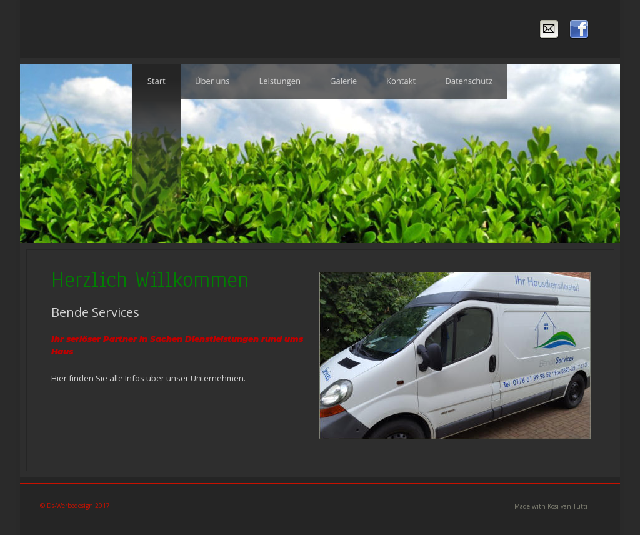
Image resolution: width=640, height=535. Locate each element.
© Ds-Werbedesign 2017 (75, 505)
